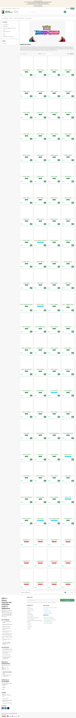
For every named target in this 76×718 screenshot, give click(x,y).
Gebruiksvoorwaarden (31, 610)
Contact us (29, 627)
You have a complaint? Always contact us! (50, 620)
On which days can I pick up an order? (49, 618)
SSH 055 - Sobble (40, 197)
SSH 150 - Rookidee (68, 390)
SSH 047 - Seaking (26, 197)
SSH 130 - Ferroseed (54, 348)
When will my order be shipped (48, 617)
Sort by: (40, 53)
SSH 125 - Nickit (68, 326)
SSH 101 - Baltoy (26, 283)
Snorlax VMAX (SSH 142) (68, 582)
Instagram (5, 708)
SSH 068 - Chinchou (54, 219)
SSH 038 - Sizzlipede (68, 155)
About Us (10, 8)
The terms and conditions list (48, 623)
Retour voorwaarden (31, 616)
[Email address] (43, 600)
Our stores (29, 623)
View (68, 53)
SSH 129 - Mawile (40, 348)
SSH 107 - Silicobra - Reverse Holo (26, 304)
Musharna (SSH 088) (54, 561)
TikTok (8, 708)
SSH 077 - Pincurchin (54, 240)
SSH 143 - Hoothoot (26, 390)
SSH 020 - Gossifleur (54, 112)
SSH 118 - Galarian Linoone (40, 326)
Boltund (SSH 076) (26, 539)
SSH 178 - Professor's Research (26, 497)
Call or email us (46, 609)
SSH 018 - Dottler (40, 112)
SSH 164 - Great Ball (26, 454)
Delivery (29, 607)
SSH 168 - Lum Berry (68, 454)
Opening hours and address (48, 612)
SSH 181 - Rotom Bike (54, 497)
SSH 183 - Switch (68, 497)
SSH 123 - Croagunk (54, 326)
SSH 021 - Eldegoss (68, 112)
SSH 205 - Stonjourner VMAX (54, 518)
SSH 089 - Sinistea (26, 261)
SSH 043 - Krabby (54, 176)
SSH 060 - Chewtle (68, 197)
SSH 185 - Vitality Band (26, 518)
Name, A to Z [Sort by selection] (44, 53)
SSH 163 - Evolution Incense (68, 433)
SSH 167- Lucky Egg (54, 454)
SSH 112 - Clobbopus (26, 326)
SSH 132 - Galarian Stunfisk (26, 369)
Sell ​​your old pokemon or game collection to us (51, 607)
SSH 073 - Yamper (26, 240)
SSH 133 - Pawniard (40, 369)
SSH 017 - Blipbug (26, 112)
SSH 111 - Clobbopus (54, 304)
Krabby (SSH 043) (40, 561)
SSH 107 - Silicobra (68, 283)
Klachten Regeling (30, 614)
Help (18, 8)
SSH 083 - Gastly (68, 240)
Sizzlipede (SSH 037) (40, 582)
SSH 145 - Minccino (40, 390)
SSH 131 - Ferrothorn (68, 348)
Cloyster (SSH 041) (40, 539)
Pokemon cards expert (47, 610)
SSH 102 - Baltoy (40, 283)
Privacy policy (30, 613)
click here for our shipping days (38, 5)
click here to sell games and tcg (38, 6)
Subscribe (67, 600)
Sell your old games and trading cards (33, 617)
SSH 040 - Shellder (26, 176)
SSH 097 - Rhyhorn (54, 261)
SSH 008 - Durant (26, 91)
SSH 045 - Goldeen (68, 176)
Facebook (3, 708)
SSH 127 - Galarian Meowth (26, 348)
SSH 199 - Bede (40, 518)
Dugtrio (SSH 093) (26, 561)
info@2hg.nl (6, 698)
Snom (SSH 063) (54, 582)
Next (72, 592)
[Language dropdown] (68, 8)
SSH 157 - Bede (26, 433)
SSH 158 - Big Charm (40, 433)
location (7, 8)
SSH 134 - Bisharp (54, 369)
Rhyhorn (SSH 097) (68, 561)
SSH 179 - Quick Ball (40, 497)
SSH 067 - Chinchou (40, 219)
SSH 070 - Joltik (68, 219)
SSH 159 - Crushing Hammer (54, 433)
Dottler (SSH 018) (68, 539)
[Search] (47, 12)
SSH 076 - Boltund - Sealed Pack (40, 240)
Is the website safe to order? (48, 621)
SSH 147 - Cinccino (54, 390)
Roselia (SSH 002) (26, 582)
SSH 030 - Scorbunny (26, 155)
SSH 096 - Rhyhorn (40, 261)
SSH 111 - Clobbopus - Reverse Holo (68, 305)
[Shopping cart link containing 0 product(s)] (72, 8)
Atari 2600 (4, 43)
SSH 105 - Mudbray (54, 283)
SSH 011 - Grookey (54, 91)
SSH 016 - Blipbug (68, 91)
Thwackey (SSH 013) (68, 518)
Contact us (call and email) (48, 613)
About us (29, 611)
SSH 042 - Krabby (40, 176)
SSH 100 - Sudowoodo (68, 261)
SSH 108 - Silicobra (40, 304)
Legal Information (30, 608)
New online (3, 8)
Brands (4, 41)
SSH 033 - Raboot (40, 155)
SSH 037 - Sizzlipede (54, 155)
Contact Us (15, 8)
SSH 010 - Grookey (40, 91)
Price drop (29, 624)
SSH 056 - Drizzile (54, 197)
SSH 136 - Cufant (68, 369)
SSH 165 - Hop (40, 454)
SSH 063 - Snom (26, 219)
